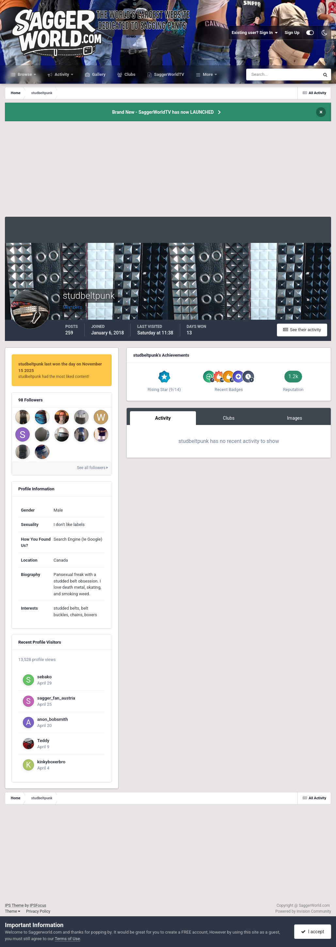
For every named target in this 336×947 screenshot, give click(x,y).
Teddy (43, 740)
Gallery (98, 74)
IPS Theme (14, 905)
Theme (12, 911)
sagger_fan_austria (56, 698)
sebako (44, 676)
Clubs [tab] (228, 418)
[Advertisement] (168, 171)
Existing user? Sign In (255, 33)
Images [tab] (294, 418)
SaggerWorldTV (168, 74)
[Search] (263, 74)
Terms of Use (67, 938)
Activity (62, 74)
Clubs (129, 74)
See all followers (92, 467)
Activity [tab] (163, 418)
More (208, 74)
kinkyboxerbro (51, 761)
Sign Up (292, 32)
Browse (25, 74)
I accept (312, 931)
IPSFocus (38, 905)
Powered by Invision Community (303, 911)
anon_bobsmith (52, 719)
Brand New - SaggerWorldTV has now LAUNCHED (163, 112)
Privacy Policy (38, 911)
